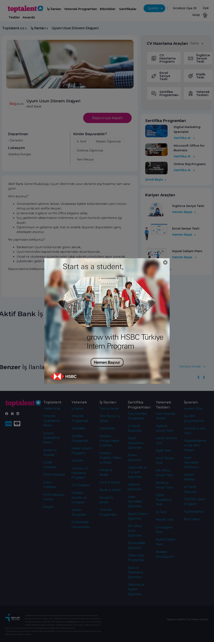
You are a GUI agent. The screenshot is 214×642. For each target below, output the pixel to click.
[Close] (165, 262)
